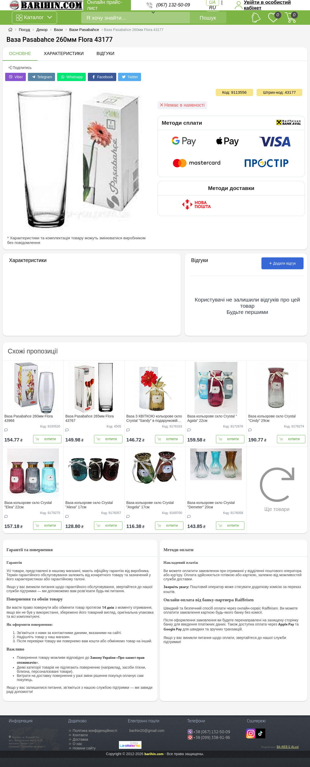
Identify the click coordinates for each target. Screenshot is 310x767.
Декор (42, 29)
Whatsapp (71, 77)
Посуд (24, 29)
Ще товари (277, 489)
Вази (58, 29)
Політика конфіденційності (95, 731)
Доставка (80, 739)
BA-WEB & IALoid (288, 747)
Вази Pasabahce (84, 29)
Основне (20, 53)
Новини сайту (84, 748)
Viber (15, 77)
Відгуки (105, 53)
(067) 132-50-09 (173, 4)
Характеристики (64, 53)
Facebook (102, 77)
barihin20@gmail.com (147, 731)
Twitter (129, 77)
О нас (77, 744)
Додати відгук (282, 263)
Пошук (208, 18)
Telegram (41, 77)
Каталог (34, 17)
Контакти (80, 735)
